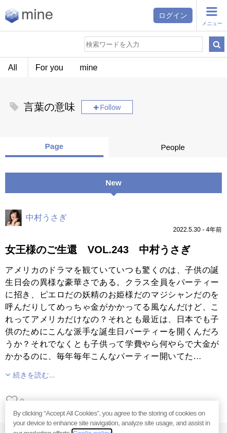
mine (89, 67)
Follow (110, 107)
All (13, 67)
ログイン (173, 15)
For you (49, 67)
